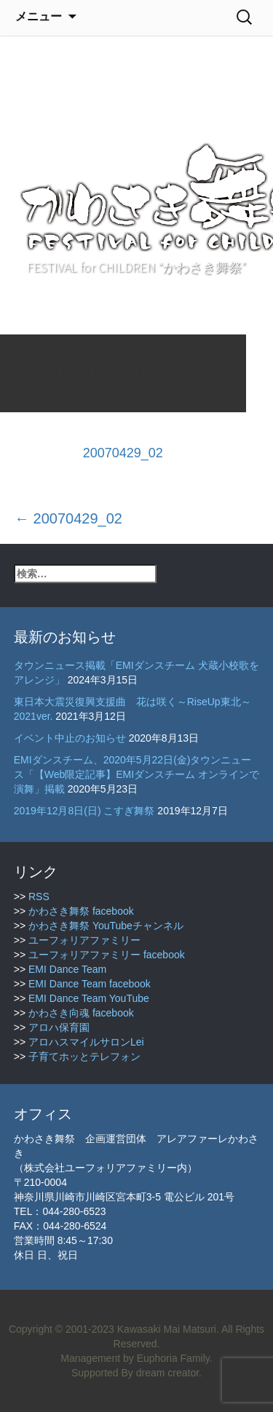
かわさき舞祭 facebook (81, 911)
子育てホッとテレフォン (84, 1056)
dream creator (167, 1373)
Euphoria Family (173, 1358)
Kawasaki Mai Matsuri (166, 1329)
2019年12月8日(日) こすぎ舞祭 (84, 811)
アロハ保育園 (59, 1027)
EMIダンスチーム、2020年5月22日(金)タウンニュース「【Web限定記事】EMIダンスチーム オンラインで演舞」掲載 (136, 774)
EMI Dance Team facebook (89, 984)
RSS (39, 896)
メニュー (38, 16)
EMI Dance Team (67, 969)
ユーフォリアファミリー (84, 940)
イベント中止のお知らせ (70, 738)
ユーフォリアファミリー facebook (106, 954)
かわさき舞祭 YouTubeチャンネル (105, 925)
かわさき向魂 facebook (81, 1013)
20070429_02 (123, 453)
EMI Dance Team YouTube (88, 998)
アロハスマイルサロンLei (86, 1042)
